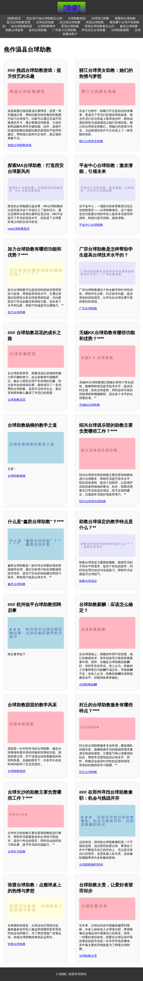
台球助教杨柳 (17, 475)
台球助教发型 (77, 18)
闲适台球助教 (95, 22)
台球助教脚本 (46, 26)
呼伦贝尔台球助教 (94, 30)
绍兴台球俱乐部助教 (92, 501)
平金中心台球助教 (91, 224)
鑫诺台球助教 (129, 26)
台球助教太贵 (88, 955)
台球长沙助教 (17, 851)
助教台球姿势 (14, 30)
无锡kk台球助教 (89, 404)
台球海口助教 (100, 18)
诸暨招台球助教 (125, 18)
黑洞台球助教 (70, 26)
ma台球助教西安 (19, 228)
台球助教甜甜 (17, 771)
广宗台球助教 (88, 308)
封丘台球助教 (88, 772)
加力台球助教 (17, 312)
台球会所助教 (45, 22)
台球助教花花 (17, 399)
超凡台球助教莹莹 (19, 22)
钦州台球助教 (38, 30)
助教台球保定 (88, 581)
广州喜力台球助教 (64, 30)
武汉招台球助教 (70, 22)
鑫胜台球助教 (17, 584)
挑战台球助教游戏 (19, 145)
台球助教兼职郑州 (91, 864)
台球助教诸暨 (120, 30)
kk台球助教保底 (21, 26)
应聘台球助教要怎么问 (99, 26)
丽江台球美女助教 (91, 141)
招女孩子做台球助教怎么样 (44, 18)
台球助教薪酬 (88, 684)
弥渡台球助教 (17, 944)
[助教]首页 (14, 18)
